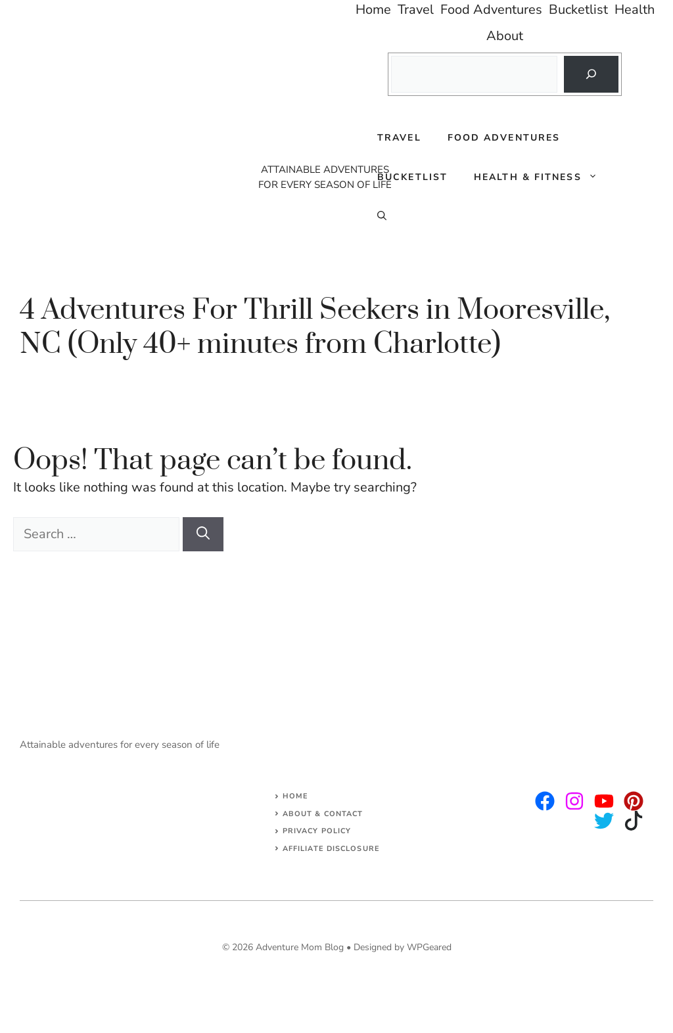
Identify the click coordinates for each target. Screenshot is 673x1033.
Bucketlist (412, 177)
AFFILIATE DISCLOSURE (331, 849)
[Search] (591, 74)
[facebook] (604, 801)
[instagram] (545, 801)
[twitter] (574, 801)
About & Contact (323, 814)
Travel (399, 137)
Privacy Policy (317, 831)
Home (295, 796)
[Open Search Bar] (382, 217)
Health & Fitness (542, 177)
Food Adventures (504, 137)
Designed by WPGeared (403, 947)
